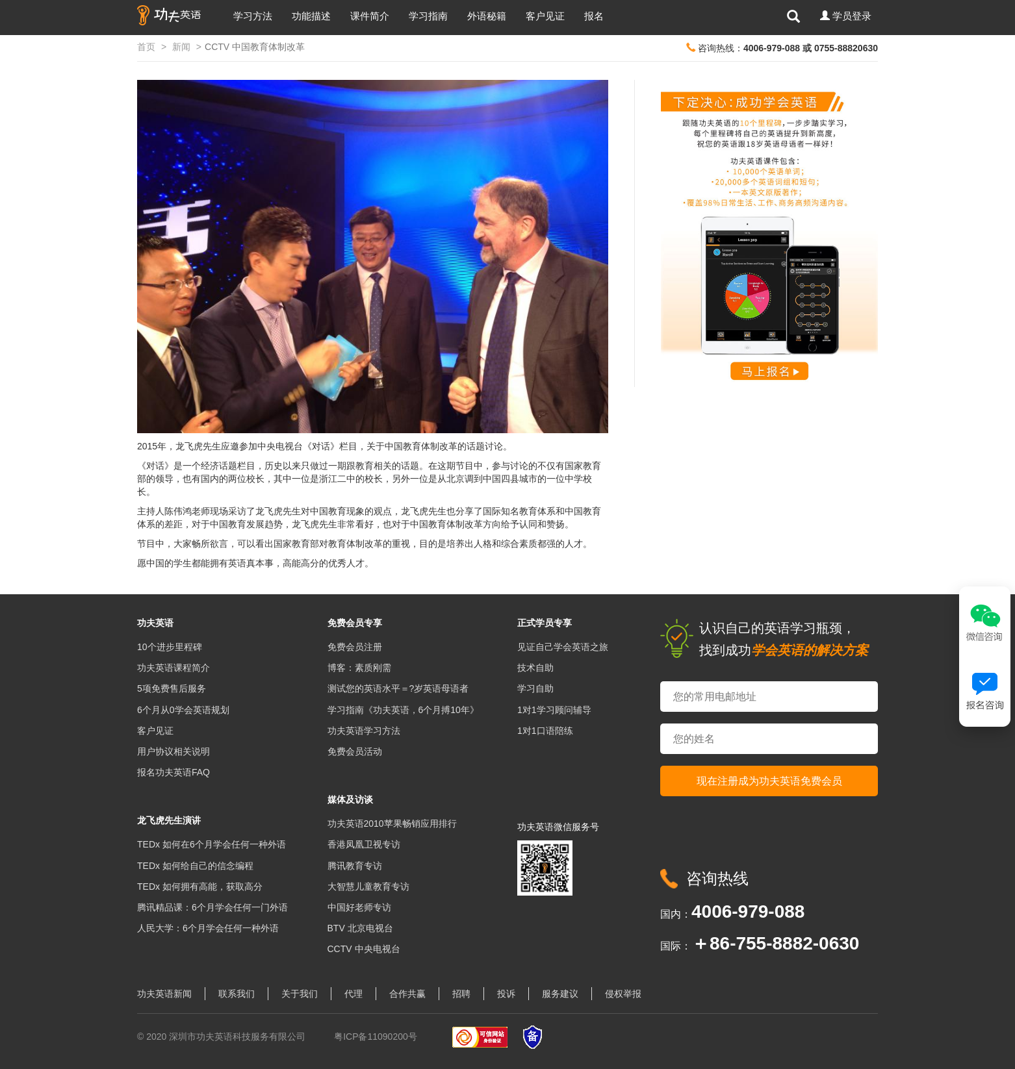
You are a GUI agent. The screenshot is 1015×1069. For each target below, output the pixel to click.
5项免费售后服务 (171, 688)
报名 (594, 15)
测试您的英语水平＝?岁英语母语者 (398, 688)
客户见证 (545, 15)
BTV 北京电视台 (360, 928)
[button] (846, 16)
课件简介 (369, 15)
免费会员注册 (355, 647)
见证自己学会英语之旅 (562, 647)
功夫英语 (155, 623)
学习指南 (428, 15)
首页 (146, 47)
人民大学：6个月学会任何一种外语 (208, 928)
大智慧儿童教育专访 (368, 886)
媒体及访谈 (350, 799)
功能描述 (311, 15)
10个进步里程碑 (169, 647)
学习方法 (252, 15)
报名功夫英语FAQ (173, 772)
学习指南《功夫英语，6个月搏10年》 (403, 710)
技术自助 (535, 667)
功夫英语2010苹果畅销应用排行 (392, 823)
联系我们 (236, 993)
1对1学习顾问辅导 (554, 710)
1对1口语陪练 (545, 730)
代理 (353, 993)
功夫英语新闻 (164, 993)
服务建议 (560, 993)
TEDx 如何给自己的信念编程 (195, 866)
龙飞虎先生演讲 (169, 820)
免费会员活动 (355, 751)
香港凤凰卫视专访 (364, 844)
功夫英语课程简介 (173, 667)
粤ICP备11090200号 (375, 1036)
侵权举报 (623, 993)
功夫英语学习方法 (364, 730)
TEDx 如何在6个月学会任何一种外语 (211, 844)
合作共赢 (407, 993)
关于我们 (299, 993)
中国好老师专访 (359, 907)
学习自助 (535, 688)
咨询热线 (717, 878)
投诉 (506, 993)
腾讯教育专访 (355, 866)
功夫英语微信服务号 (558, 827)
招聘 (461, 993)
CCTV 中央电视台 (364, 949)
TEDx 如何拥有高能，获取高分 (200, 886)
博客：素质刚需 (359, 667)
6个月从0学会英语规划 (183, 710)
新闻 (181, 47)
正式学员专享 (544, 623)
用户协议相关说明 (173, 751)
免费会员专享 (355, 623)
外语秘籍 (486, 15)
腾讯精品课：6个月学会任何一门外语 (212, 907)
